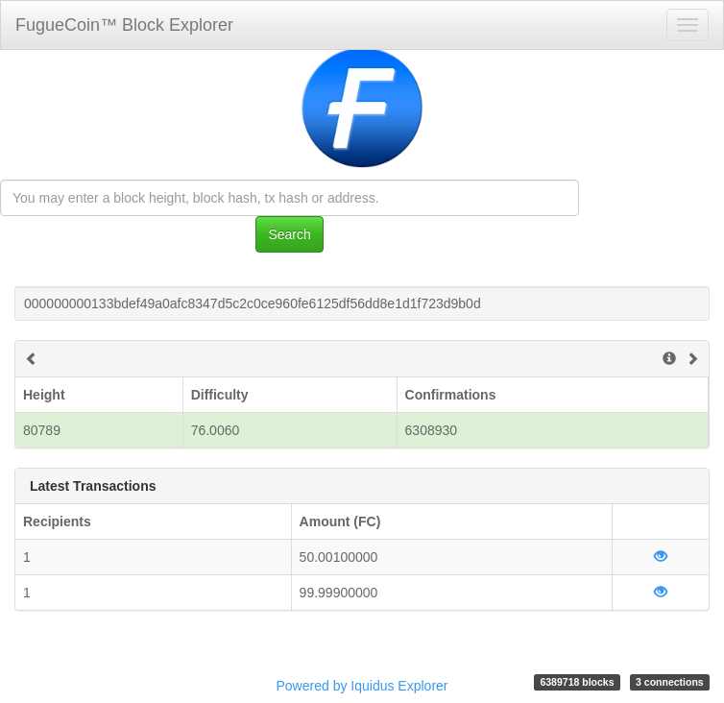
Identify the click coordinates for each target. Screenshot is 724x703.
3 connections (670, 682)
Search (289, 234)
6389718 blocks (577, 682)
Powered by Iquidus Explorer (362, 685)
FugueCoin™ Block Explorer (124, 25)
